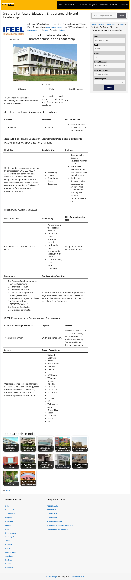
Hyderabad (9, 510)
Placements (104, 5)
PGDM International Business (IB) (60, 525)
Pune (48, 27)
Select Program (100, 79)
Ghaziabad (9, 556)
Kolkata (8, 564)
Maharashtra (57, 27)
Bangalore (9, 521)
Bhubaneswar (10, 533)
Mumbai (8, 525)
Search (121, 16)
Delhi (7, 506)
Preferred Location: (102, 70)
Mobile (96, 53)
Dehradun (9, 568)
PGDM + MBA (52, 514)
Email (96, 45)
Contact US (114, 5)
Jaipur (7, 541)
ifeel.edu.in (63, 30)
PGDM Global (52, 517)
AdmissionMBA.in (77, 577)
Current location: (100, 62)
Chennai (8, 544)
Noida (7, 548)
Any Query (124, 5)
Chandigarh (9, 537)
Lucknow (8, 560)
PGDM (101, 24)
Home (60, 5)
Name (96, 37)
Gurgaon (8, 517)
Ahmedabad (10, 514)
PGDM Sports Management (57, 529)
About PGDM (71, 4)
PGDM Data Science (54, 521)
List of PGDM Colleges (89, 4)
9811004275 (32, 30)
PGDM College (51, 577)
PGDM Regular (52, 506)
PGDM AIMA (51, 510)
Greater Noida (10, 552)
